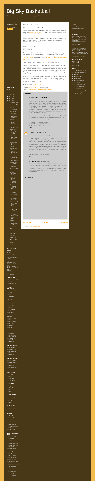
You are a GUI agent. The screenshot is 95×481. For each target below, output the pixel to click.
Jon (30, 132)
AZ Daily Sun (11, 347)
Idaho (75, 74)
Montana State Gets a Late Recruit (13, 209)
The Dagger (11, 473)
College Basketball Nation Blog (13, 446)
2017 (10, 89)
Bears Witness (12, 360)
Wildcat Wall (11, 429)
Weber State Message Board (12, 423)
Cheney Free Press (13, 291)
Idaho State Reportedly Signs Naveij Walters (13, 115)
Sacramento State (31, 89)
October (12, 107)
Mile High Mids (12, 453)
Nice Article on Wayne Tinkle (14, 126)
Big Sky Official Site (13, 280)
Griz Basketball (12, 321)
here (12, 26)
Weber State (77, 93)
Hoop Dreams (11, 262)
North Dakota (77, 82)
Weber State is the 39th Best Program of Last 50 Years (14, 158)
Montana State (77, 80)
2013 (10, 98)
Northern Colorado (78, 86)
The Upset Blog (12, 475)
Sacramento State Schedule (44, 89)
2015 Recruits (75, 65)
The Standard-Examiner (12, 418)
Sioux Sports (11, 380)
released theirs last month (35, 32)
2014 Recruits (75, 64)
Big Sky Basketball (28, 11)
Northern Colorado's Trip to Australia (13, 121)
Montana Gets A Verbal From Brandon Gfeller (14, 204)
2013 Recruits (75, 62)
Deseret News (12, 408)
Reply (30, 127)
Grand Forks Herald (11, 375)
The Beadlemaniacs (12, 470)
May (11, 233)
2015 (10, 94)
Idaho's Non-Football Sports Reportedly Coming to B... (14, 179)
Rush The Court (12, 459)
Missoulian (11, 325)
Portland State (77, 88)
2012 (10, 100)
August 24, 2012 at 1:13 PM (40, 132)
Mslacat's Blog (12, 283)
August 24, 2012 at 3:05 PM (43, 161)
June (11, 231)
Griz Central (11, 323)
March (12, 237)
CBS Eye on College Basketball (13, 442)
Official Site (11, 296)
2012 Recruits (75, 61)
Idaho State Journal (13, 304)
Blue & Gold (11, 333)
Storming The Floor (13, 464)
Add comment (29, 177)
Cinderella (11, 274)
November (13, 104)
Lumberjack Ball (12, 349)
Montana (76, 78)
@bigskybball (37, 84)
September (13, 109)
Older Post (64, 223)
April (11, 235)
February (12, 239)
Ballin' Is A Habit (12, 436)
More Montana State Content (14, 199)
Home (46, 223)
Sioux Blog (11, 378)
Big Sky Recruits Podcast (14, 169)
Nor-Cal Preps (12, 455)
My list (8, 252)
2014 (10, 96)
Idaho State (77, 76)
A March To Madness (10, 271)
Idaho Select (11, 302)
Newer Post (27, 223)
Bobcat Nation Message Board (12, 335)
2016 (10, 92)
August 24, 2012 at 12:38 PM (41, 97)
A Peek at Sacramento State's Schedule (13, 138)
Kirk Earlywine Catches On (13, 195)
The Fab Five (11, 273)
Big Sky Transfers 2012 (13, 174)
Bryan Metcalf (32, 161)
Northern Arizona (78, 84)
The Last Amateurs (13, 266)
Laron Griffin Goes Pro (13, 191)
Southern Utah (77, 92)
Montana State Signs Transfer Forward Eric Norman (14, 151)
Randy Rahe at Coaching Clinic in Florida (13, 131)
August (12, 111)
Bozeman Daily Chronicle (12, 339)
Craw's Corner (12, 451)
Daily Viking (11, 386)
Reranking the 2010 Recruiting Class (13, 144)
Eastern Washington (79, 72)
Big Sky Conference (79, 70)
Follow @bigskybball (77, 26)
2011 (10, 245)
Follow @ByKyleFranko (78, 28)
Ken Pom (10, 281)
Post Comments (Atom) (36, 226)
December (13, 102)
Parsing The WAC (12, 457)
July (11, 229)
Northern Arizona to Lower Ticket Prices (13, 187)
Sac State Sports (12, 397)
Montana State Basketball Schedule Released (13, 164)
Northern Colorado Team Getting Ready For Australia (14, 223)
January (12, 242)
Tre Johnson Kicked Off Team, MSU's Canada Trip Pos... (14, 215)
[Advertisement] (14, 58)
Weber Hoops (11, 421)
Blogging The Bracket (11, 439)
